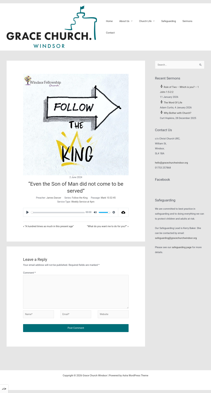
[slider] (57, 213)
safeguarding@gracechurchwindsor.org (176, 239)
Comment (29, 274)
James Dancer (53, 199)
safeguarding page (182, 248)
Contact (197, 27)
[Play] (27, 214)
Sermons (183, 27)
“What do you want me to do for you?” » (107, 227)
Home (112, 27)
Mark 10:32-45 (108, 199)
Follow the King (80, 199)
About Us (125, 27)
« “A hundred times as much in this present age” (49, 227)
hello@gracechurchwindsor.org (172, 164)
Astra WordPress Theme (135, 378)
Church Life (144, 27)
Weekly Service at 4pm (82, 203)
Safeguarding (166, 27)
